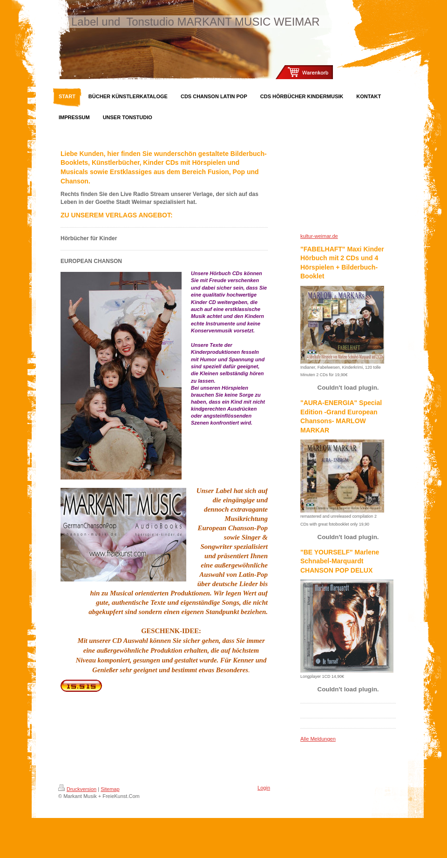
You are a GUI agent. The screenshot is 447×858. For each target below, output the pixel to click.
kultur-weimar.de (319, 236)
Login (263, 787)
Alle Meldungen (318, 739)
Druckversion (77, 789)
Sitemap (110, 789)
